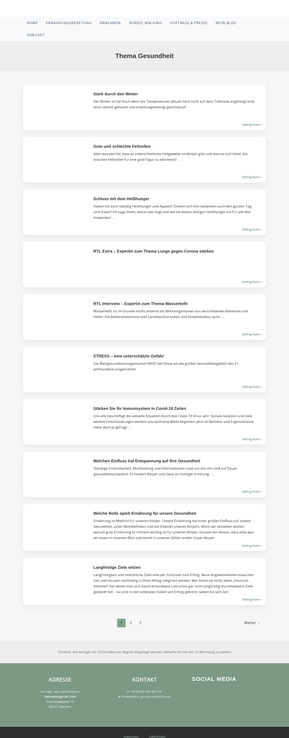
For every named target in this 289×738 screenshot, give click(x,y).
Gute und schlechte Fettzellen (122, 138)
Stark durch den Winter (115, 86)
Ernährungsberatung (77, 25)
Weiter (252, 614)
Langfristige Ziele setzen (117, 559)
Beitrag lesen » (144, 256)
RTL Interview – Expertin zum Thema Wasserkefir (140, 295)
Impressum (132, 728)
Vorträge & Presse (184, 25)
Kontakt (241, 25)
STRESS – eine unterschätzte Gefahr (128, 348)
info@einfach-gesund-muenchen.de (146, 688)
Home (44, 25)
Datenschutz (156, 728)
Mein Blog (217, 25)
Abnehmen (114, 25)
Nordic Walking (145, 25)
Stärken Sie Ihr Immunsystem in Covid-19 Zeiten (139, 400)
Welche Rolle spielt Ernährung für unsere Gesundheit (144, 505)
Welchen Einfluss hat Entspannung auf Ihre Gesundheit (146, 453)
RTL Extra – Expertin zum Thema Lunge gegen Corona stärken (153, 243)
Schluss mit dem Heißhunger (121, 190)
